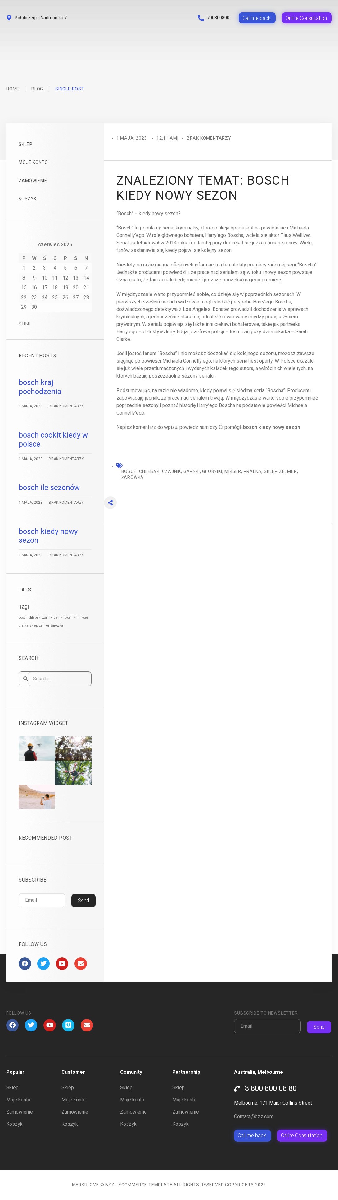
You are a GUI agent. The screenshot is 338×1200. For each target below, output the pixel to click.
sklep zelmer (280, 471)
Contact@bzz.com (253, 1116)
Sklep (26, 144)
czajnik (171, 471)
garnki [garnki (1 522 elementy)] (58, 617)
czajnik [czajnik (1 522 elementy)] (47, 617)
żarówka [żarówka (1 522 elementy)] (57, 625)
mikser (232, 471)
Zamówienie (33, 180)
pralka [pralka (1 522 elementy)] (23, 625)
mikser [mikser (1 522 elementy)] (83, 617)
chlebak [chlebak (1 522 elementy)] (34, 617)
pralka (253, 471)
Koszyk (28, 198)
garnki (191, 471)
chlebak (149, 471)
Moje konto (33, 162)
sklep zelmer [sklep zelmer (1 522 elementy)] (39, 625)
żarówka (132, 477)
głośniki (212, 471)
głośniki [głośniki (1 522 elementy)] (70, 617)
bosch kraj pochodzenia (40, 387)
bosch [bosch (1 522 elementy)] (23, 617)
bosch (129, 471)
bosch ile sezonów (49, 487)
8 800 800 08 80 (271, 1088)
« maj (24, 323)
